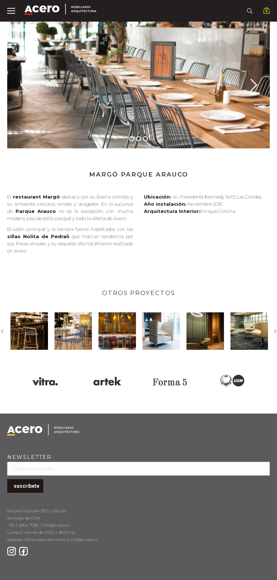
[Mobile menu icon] (11, 11)
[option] (29, 331)
